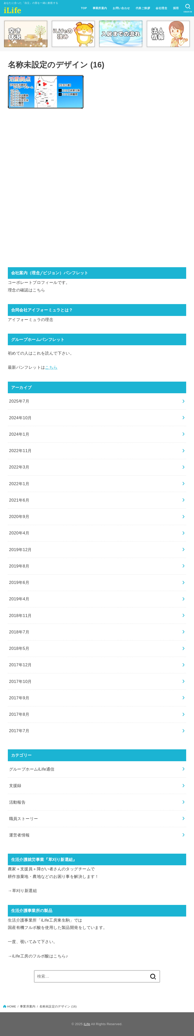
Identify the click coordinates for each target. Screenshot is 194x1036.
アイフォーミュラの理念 (31, 319)
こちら (39, 290)
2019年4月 (19, 599)
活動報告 (17, 802)
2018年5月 (19, 648)
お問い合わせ (121, 8)
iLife (12, 10)
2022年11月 (20, 450)
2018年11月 (20, 615)
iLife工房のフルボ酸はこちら (39, 956)
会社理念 (161, 8)
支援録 (15, 785)
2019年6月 (19, 582)
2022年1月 (19, 483)
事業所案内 (100, 8)
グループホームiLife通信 (32, 769)
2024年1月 (19, 434)
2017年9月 (19, 698)
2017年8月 (19, 714)
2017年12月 (20, 664)
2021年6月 (19, 500)
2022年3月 (19, 467)
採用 (176, 8)
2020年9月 (19, 516)
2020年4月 (19, 533)
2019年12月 (20, 549)
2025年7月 (19, 401)
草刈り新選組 (24, 890)
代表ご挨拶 (143, 8)
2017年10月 (20, 681)
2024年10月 (20, 417)
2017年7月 (19, 730)
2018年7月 (19, 632)
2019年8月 (19, 566)
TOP (84, 8)
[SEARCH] (188, 8)
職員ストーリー (23, 818)
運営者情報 (19, 835)
